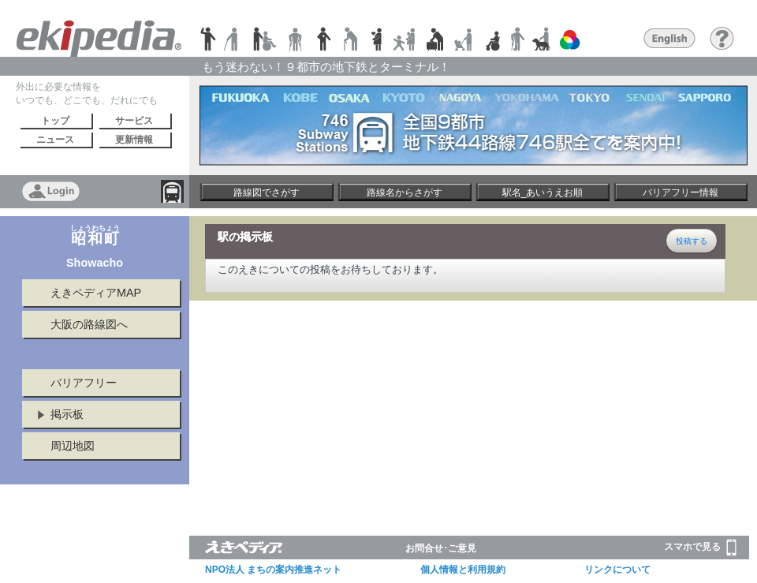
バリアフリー (83, 382)
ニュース (55, 139)
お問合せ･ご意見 (440, 548)
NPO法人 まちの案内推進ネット (273, 569)
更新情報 (134, 139)
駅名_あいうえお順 (543, 192)
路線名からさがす (404, 192)
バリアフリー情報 (680, 192)
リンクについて (617, 569)
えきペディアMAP (95, 292)
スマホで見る (700, 547)
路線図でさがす (266, 192)
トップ (55, 120)
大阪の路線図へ (89, 324)
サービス (134, 120)
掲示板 (67, 414)
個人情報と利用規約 (462, 569)
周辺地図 (72, 445)
